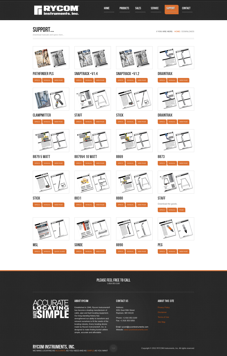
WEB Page (183, 251)
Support (171, 9)
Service (156, 9)
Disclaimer (162, 312)
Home (109, 9)
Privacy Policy (164, 307)
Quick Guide (59, 251)
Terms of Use (163, 317)
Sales (140, 9)
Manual (47, 80)
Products (125, 9)
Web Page (58, 80)
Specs (37, 80)
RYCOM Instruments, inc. (54, 347)
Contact (187, 9)
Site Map (161, 322)
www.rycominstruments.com (136, 330)
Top (113, 348)
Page (181, 210)
